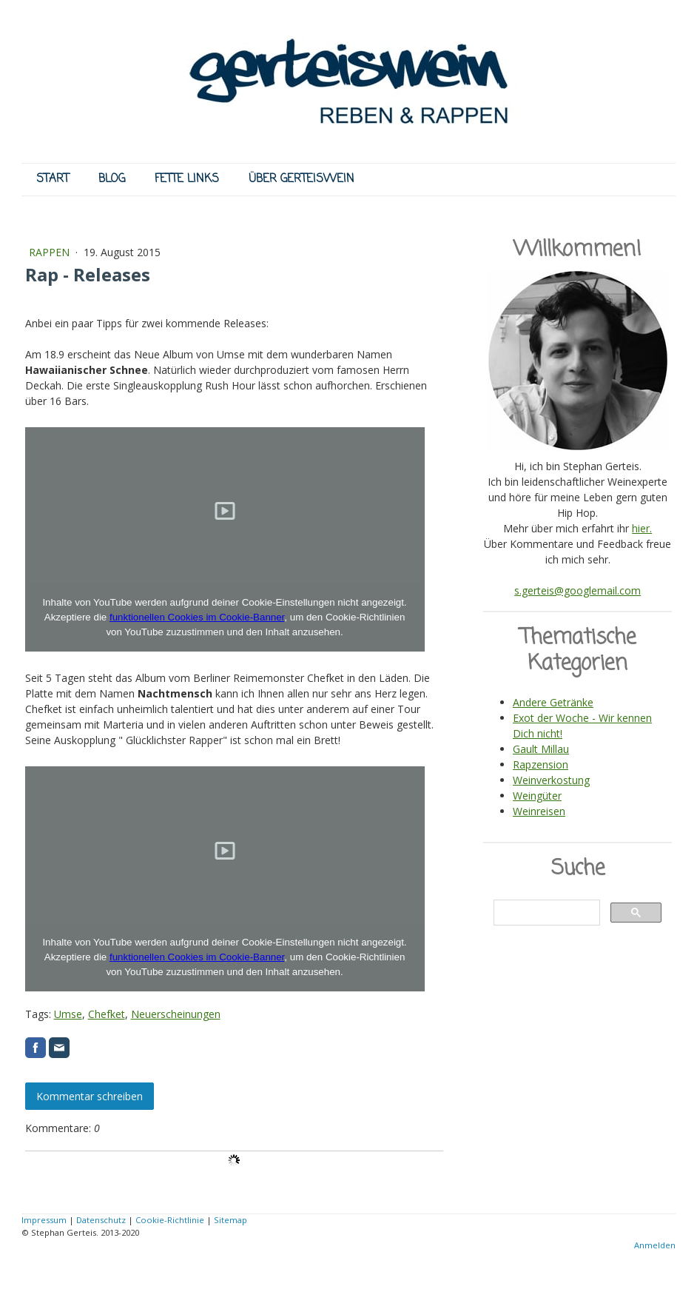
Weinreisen (539, 811)
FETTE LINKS (187, 179)
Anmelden (655, 1245)
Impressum (44, 1219)
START (52, 179)
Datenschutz (101, 1219)
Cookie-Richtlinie (169, 1219)
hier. (642, 528)
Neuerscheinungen (175, 1014)
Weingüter (537, 796)
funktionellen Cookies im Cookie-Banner (197, 617)
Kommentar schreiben (89, 1096)
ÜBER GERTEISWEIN (301, 179)
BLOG (111, 179)
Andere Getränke (553, 702)
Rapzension (540, 764)
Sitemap (230, 1219)
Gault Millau (541, 749)
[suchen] (545, 913)
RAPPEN (51, 252)
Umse (68, 1014)
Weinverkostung (551, 780)
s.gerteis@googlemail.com (577, 590)
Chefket (106, 1014)
